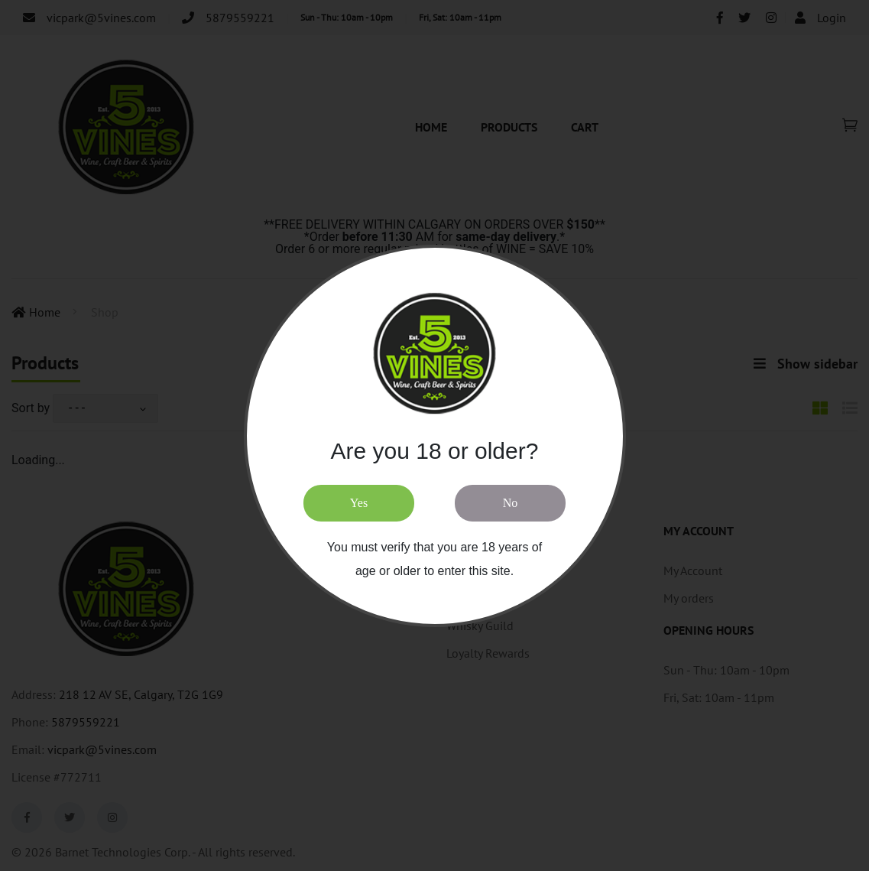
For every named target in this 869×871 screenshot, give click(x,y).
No (510, 502)
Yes (359, 502)
